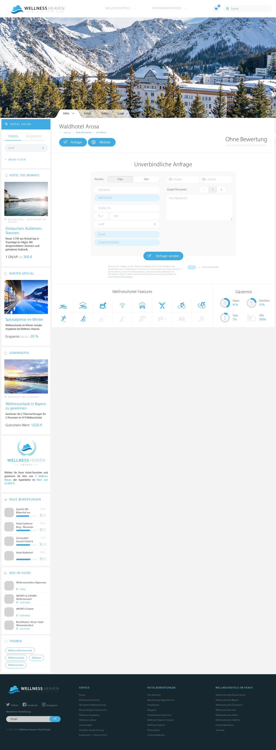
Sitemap (220, 730)
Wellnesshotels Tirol (226, 710)
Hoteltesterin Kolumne (159, 715)
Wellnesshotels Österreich (229, 704)
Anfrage (72, 142)
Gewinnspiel (85, 725)
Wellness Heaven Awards (160, 720)
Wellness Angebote (89, 715)
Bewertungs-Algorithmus (160, 700)
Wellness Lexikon (88, 720)
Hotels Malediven (225, 725)
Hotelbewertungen (169, 8)
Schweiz (101, 132)
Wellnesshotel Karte (89, 700)
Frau (120, 179)
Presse (82, 695)
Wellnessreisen (16, 665)
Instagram (49, 705)
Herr (146, 179)
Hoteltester (153, 704)
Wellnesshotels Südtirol (228, 720)
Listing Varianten (156, 735)
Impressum (85, 735)
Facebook (30, 705)
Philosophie (153, 730)
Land (101, 224)
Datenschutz (100, 735)
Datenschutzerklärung (123, 277)
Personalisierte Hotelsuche (93, 710)
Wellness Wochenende (20, 650)
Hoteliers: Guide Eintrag (91, 730)
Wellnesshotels (120, 8)
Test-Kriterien (154, 695)
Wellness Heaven (156, 725)
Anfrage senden (163, 256)
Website (101, 142)
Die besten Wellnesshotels (92, 704)
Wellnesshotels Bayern (227, 700)
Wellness (36, 657)
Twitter (12, 705)
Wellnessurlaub (16, 657)
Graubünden (84, 132)
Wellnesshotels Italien (227, 715)
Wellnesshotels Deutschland (230, 695)
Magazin (151, 710)
